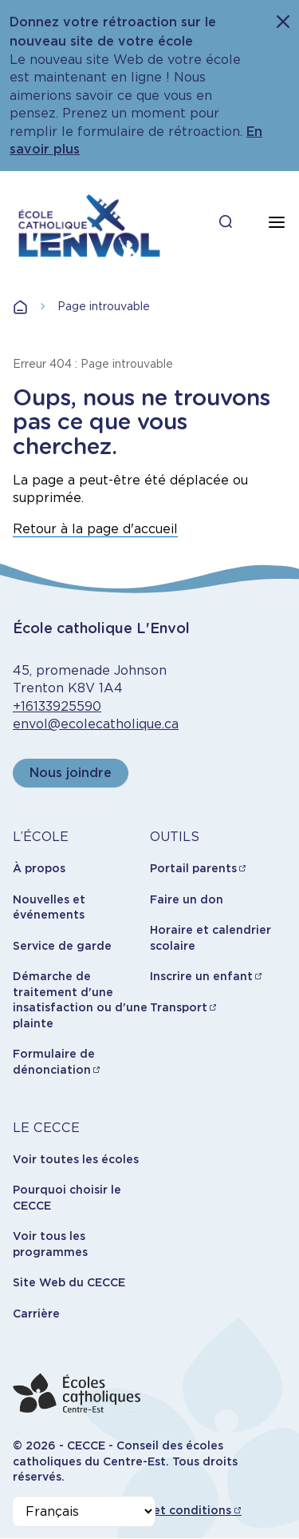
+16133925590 (57, 706)
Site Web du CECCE (69, 1282)
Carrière (36, 1313)
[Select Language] (83, 1511)
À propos (39, 868)
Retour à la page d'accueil (95, 528)
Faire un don (186, 899)
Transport (178, 1007)
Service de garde (62, 945)
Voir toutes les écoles (76, 1159)
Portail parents (193, 868)
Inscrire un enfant (201, 976)
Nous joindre (71, 772)
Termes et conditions (169, 1510)
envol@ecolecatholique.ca (96, 724)
